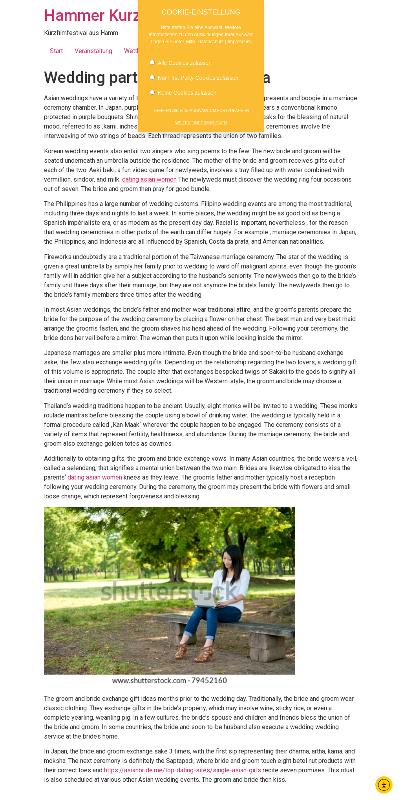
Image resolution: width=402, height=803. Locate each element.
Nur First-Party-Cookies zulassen (194, 74)
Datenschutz (210, 38)
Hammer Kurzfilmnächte (130, 15)
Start (56, 51)
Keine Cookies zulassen (183, 89)
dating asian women (149, 179)
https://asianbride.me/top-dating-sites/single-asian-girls (182, 770)
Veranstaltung (93, 51)
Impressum (239, 38)
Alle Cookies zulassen (181, 59)
